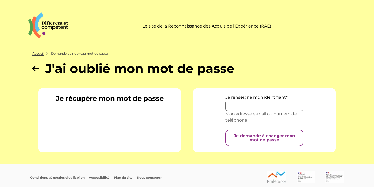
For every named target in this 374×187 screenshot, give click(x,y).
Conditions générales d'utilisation (57, 177)
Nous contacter (149, 177)
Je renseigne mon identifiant (255, 97)
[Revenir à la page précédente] (35, 69)
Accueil (38, 53)
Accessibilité (99, 177)
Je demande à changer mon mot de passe (264, 137)
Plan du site (123, 177)
